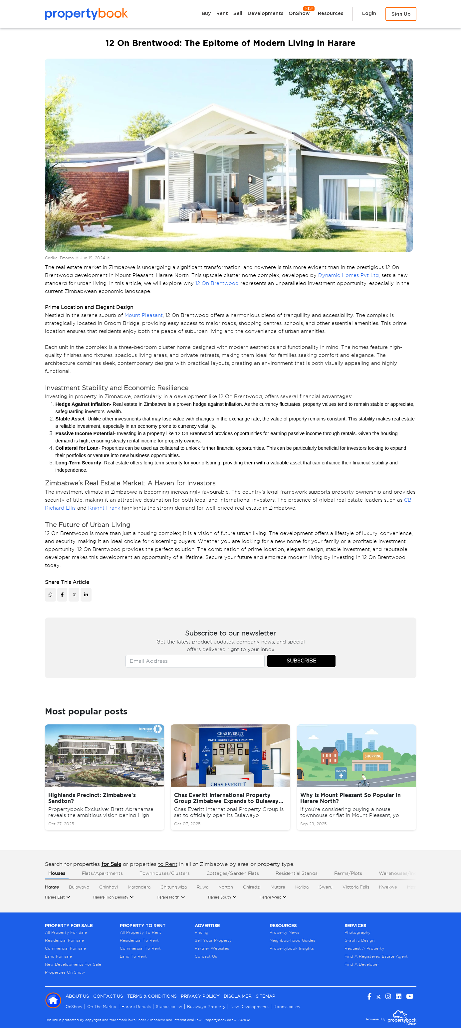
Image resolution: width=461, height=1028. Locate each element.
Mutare (278, 887)
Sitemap (265, 996)
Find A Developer (362, 964)
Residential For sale (64, 940)
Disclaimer (237, 996)
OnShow (301, 11)
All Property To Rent (140, 932)
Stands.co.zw (169, 1006)
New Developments (249, 1006)
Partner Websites (212, 948)
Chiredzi (252, 887)
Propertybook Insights (292, 948)
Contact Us (206, 956)
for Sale (111, 864)
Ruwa (202, 887)
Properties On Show (65, 972)
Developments (265, 13)
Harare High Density (110, 897)
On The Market (101, 1006)
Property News (284, 932)
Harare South (219, 897)
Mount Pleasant (143, 315)
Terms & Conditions (151, 996)
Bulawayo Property (206, 1006)
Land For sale (58, 956)
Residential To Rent (139, 940)
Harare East (55, 897)
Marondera (139, 887)
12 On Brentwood (217, 283)
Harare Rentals (136, 1006)
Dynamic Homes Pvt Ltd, (349, 275)
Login (369, 13)
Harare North (168, 897)
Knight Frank (104, 508)
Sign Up (400, 14)
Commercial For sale (65, 948)
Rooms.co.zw (287, 1006)
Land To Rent (133, 956)
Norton (225, 887)
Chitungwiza (173, 887)
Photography (357, 932)
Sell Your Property (213, 940)
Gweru (326, 887)
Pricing (201, 932)
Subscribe (301, 660)
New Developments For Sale (73, 964)
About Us (77, 996)
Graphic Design (359, 940)
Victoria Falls (356, 887)
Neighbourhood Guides (292, 940)
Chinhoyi (108, 887)
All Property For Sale (66, 932)
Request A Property (364, 948)
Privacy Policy (200, 996)
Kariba (302, 887)
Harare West (270, 897)
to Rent (167, 864)
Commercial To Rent (140, 948)
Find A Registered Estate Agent (376, 956)
